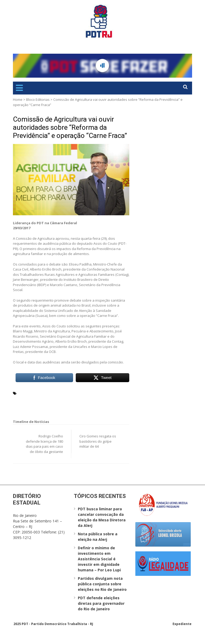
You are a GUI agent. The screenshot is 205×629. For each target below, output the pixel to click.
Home (17, 99)
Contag (89, 393)
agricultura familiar (35, 393)
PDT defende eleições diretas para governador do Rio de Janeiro (101, 603)
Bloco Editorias (38, 99)
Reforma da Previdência (39, 405)
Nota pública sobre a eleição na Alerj (97, 536)
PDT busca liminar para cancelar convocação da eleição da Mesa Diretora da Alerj (102, 517)
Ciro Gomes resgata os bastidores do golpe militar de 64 (97, 441)
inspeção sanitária (34, 399)
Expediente (182, 624)
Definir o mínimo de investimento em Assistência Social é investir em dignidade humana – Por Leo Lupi (99, 558)
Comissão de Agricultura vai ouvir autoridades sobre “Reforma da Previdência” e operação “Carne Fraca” (70, 127)
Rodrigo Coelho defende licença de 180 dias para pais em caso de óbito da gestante (44, 444)
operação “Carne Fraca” (73, 399)
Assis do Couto (68, 393)
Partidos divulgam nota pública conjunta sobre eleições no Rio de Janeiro (102, 584)
